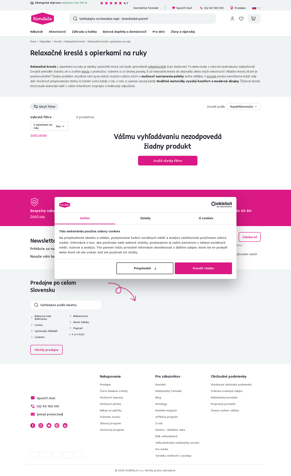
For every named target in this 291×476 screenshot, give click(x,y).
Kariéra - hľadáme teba (170, 430)
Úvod (33, 41)
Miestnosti (57, 31)
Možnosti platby (110, 404)
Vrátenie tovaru (110, 417)
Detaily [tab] (145, 218)
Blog (158, 397)
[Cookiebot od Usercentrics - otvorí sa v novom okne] (214, 205)
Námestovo (80, 316)
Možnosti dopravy (111, 397)
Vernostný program (112, 430)
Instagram (40, 425)
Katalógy (161, 404)
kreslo (86, 71)
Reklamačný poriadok (224, 397)
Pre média (161, 449)
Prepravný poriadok (223, 404)
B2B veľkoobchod (166, 436)
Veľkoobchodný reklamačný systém (177, 442)
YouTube (48, 425)
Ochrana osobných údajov (227, 391)
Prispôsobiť (145, 268)
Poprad (77, 328)
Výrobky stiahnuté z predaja (173, 455)
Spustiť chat (182, 7)
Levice (39, 324)
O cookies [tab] (206, 218)
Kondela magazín (166, 410)
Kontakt (160, 384)
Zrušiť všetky (38, 135)
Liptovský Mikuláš (46, 331)
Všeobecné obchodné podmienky (231, 384)
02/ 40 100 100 (212, 7)
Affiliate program (166, 417)
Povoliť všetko (203, 268)
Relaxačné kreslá (74, 41)
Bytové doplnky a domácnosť (125, 31)
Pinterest (57, 425)
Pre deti (159, 31)
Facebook (32, 425)
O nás (159, 423)
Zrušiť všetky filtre (167, 161)
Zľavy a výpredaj (183, 31)
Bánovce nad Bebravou (43, 317)
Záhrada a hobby (84, 31)
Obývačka (45, 41)
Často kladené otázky (114, 391)
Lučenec (40, 337)
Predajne (238, 7)
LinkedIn (65, 425)
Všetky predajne (46, 350)
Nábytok (36, 31)
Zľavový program (110, 423)
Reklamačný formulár (168, 391)
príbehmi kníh (157, 66)
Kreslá (57, 41)
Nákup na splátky (111, 410)
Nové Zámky (81, 322)
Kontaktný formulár (146, 7)
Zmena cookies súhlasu (225, 410)
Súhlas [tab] (85, 218)
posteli (211, 76)
